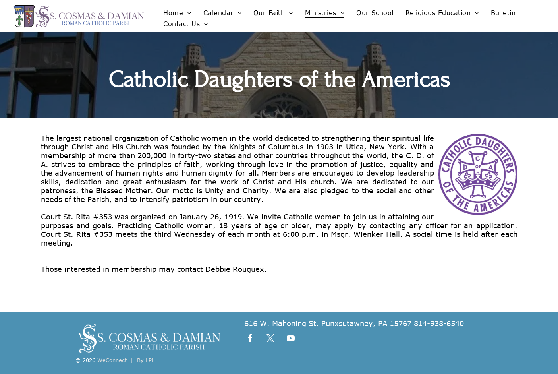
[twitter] (270, 339)
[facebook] (250, 339)
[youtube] (291, 339)
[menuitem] (177, 12)
